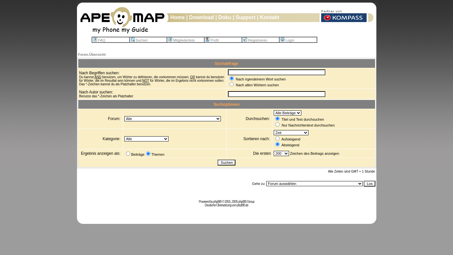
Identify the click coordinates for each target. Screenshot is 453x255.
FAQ (99, 40)
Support (246, 17)
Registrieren (255, 40)
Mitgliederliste (181, 40)
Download (201, 17)
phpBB (217, 201)
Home (177, 17)
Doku (224, 17)
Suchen (139, 40)
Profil (212, 40)
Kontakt (269, 17)
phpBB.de (242, 205)
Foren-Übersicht (92, 54)
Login (287, 40)
